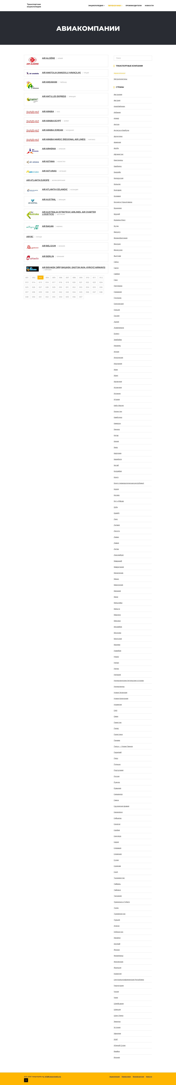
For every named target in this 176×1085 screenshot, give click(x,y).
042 (60, 292)
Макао (116, 579)
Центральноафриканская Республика (129, 979)
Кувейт (117, 513)
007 (67, 277)
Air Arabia (48, 111)
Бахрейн (117, 172)
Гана (116, 280)
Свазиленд (118, 812)
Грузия (116, 315)
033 (80, 287)
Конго (116, 477)
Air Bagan (48, 226)
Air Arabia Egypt (51, 121)
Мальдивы (118, 603)
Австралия (118, 94)
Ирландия (118, 381)
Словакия (117, 848)
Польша (117, 764)
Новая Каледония (121, 698)
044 (74, 292)
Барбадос (118, 166)
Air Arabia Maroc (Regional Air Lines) (63, 139)
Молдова (117, 633)
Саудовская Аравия (121, 806)
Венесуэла (118, 250)
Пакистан (117, 722)
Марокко (117, 615)
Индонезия (118, 357)
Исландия (118, 387)
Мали (116, 597)
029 (53, 287)
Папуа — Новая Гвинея (123, 746)
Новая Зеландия (120, 692)
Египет (116, 333)
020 (74, 282)
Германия (118, 292)
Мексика (117, 621)
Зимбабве (118, 339)
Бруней (117, 214)
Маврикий (118, 561)
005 (53, 277)
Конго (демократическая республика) (129, 483)
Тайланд (117, 890)
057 (80, 297)
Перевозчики (115, 6)
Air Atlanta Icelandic (55, 189)
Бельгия (117, 184)
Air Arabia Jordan (52, 130)
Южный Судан (119, 1045)
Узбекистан (118, 932)
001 (27, 277)
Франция (117, 967)
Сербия (117, 830)
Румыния (117, 788)
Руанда (117, 782)
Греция (117, 310)
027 (40, 287)
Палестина (118, 734)
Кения (116, 441)
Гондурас (117, 298)
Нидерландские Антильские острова (129, 680)
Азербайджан (119, 106)
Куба (116, 507)
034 (87, 287)
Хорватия (117, 973)
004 (47, 277)
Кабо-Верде (119, 405)
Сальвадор (118, 794)
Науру (116, 656)
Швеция (117, 1009)
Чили (116, 997)
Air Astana (48, 161)
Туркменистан (119, 914)
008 (74, 277)
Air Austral (49, 199)
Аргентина (118, 136)
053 (53, 297)
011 (94, 277)
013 (26, 282)
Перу (116, 758)
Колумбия (118, 471)
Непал (116, 662)
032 (74, 287)
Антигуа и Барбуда (121, 130)
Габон (116, 262)
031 (67, 287)
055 (67, 297)
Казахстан (118, 411)
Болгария (117, 190)
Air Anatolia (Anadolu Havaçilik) (61, 72)
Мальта (117, 609)
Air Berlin (48, 256)
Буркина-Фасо (119, 220)
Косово (117, 495)
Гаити (116, 268)
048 (100, 292)
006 (60, 277)
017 (53, 282)
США (116, 872)
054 (60, 297)
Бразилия (118, 208)
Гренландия (119, 304)
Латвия (117, 525)
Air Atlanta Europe (37, 180)
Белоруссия (118, 178)
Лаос (116, 519)
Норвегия (118, 704)
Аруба (116, 148)
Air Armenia (49, 148)
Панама (117, 740)
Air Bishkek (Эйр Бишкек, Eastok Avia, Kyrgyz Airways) (73, 267)
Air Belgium (49, 246)
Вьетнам (117, 256)
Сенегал (117, 824)
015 (40, 282)
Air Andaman (49, 82)
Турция (117, 920)
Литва (116, 549)
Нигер (116, 668)
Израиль (117, 345)
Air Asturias (49, 171)
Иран (116, 375)
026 (33, 287)
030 (60, 287)
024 (100, 282)
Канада (117, 429)
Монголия (118, 638)
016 (47, 282)
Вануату (117, 232)
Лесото (117, 531)
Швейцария (119, 1003)
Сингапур (117, 836)
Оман (116, 716)
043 (67, 292)
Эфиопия (117, 1033)
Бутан (116, 226)
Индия (116, 351)
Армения (117, 142)
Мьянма (117, 644)
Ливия (116, 543)
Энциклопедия (96, 6)
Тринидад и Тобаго (122, 902)
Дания (116, 322)
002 (33, 277)
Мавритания (119, 567)
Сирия (116, 842)
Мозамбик (118, 627)
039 (40, 292)
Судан (116, 860)
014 (33, 282)
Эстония (117, 1027)
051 (40, 297)
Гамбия (117, 274)
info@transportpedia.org (53, 1077)
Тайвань (117, 884)
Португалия (118, 770)
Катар (116, 435)
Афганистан (118, 154)
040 (47, 292)
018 (60, 282)
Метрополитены (120, 79)
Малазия (117, 591)
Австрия (117, 100)
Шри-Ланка (118, 1015)
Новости (149, 6)
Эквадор (117, 1021)
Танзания (118, 896)
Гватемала (118, 286)
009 (80, 277)
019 (67, 282)
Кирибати (118, 459)
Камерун (117, 423)
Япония (117, 1057)
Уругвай (117, 944)
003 (40, 277)
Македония (118, 585)
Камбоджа (118, 417)
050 (33, 297)
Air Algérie (48, 58)
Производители (134, 6)
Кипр (116, 447)
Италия (117, 399)
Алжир (116, 118)
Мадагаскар (118, 573)
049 (26, 297)
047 (94, 292)
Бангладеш (118, 160)
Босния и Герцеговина (123, 202)
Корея (116, 489)
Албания (117, 112)
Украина (117, 938)
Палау (116, 728)
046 (87, 292)
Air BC (29, 236)
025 (26, 287)
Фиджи (117, 950)
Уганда (116, 926)
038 (33, 292)
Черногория (119, 985)
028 (47, 287)
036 (100, 287)
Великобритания (120, 238)
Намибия (117, 650)
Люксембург (119, 555)
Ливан (116, 537)
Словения (118, 854)
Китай (116, 465)
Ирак (116, 369)
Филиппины (118, 955)
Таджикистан (119, 878)
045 (80, 292)
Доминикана (119, 327)
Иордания (118, 363)
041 (53, 292)
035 (94, 287)
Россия (116, 776)
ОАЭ (115, 710)
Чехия (116, 991)
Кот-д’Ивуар (119, 501)
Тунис (116, 908)
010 (87, 277)
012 (101, 277)
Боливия (117, 196)
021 (80, 282)
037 (26, 292)
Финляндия (118, 962)
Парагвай (117, 752)
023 (94, 282)
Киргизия (117, 453)
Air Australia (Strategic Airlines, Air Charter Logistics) (69, 213)
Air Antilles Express (54, 96)
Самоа (116, 800)
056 (74, 297)
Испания (117, 393)
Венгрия (117, 244)
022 (87, 282)
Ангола (116, 124)
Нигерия (117, 674)
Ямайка (117, 1051)
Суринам (117, 866)
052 (47, 297)
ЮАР (116, 1039)
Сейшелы (117, 818)
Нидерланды (119, 686)
